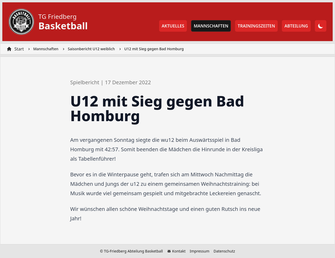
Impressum (199, 251)
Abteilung (296, 26)
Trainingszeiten (256, 26)
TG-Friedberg (115, 251)
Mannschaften (211, 26)
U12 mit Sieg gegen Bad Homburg (154, 48)
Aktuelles (173, 26)
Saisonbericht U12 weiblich (91, 48)
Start (19, 49)
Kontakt (176, 251)
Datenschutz (224, 251)
